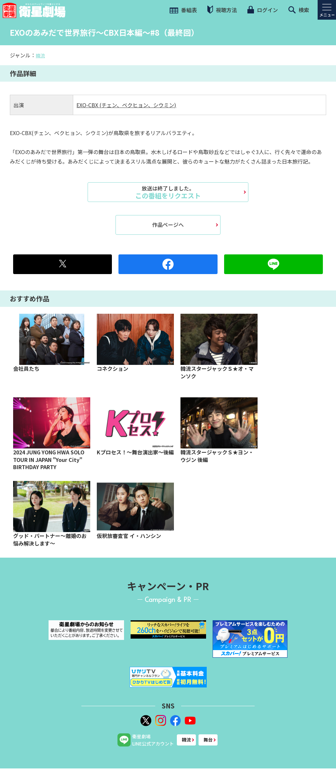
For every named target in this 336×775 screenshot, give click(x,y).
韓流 (40, 55)
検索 (298, 10)
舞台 (208, 739)
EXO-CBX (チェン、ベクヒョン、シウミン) (126, 105)
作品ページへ (168, 225)
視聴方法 (222, 10)
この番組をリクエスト (168, 192)
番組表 (183, 10)
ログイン (262, 10)
